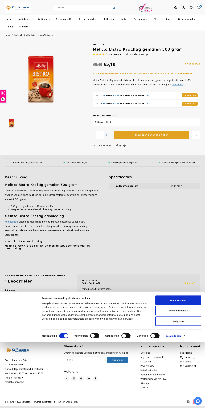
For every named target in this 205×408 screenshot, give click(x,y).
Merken (23, 29)
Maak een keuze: (104, 118)
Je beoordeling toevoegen (137, 57)
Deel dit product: (103, 148)
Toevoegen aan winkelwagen (151, 137)
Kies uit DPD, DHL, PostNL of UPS (26, 165)
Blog (10, 29)
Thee (156, 21)
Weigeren (178, 387)
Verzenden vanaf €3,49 (75, 165)
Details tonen (173, 401)
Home (8, 21)
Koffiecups (109, 21)
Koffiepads (43, 21)
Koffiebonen (24, 21)
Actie (124, 21)
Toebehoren (140, 21)
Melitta (99, 46)
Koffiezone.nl (11, 224)
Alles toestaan (178, 366)
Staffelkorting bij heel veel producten (176, 165)
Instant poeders (88, 21)
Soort (168, 21)
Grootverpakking (187, 21)
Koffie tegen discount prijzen (123, 165)
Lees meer (177, 87)
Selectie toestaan (178, 376)
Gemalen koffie (64, 21)
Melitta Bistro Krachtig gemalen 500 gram (33, 37)
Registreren (186, 355)
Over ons (145, 355)
